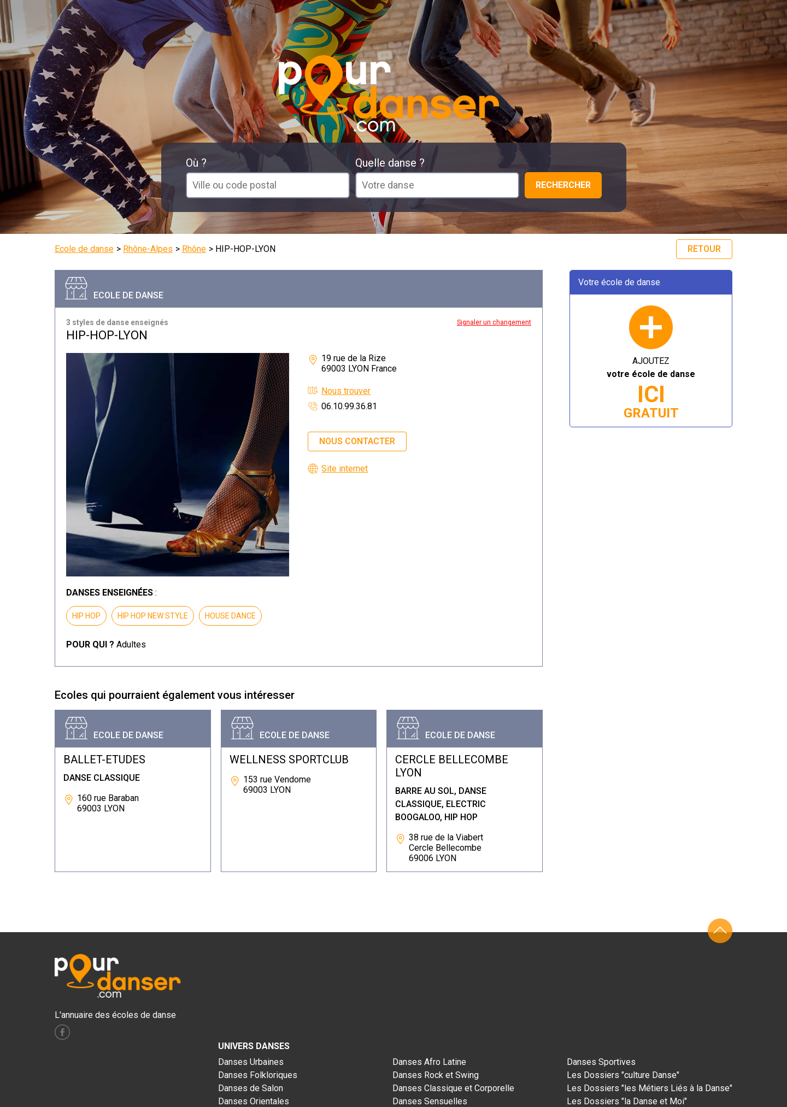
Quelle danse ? (390, 162)
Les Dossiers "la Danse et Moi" (627, 1101)
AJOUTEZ (651, 388)
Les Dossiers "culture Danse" (623, 1075)
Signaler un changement (494, 322)
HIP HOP (86, 615)
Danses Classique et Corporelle (453, 1088)
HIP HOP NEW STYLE (153, 615)
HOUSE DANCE (230, 615)
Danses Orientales (253, 1101)
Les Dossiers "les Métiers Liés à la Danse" (649, 1088)
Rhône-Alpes (148, 249)
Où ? (196, 162)
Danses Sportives (601, 1062)
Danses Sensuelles (429, 1101)
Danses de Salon (250, 1088)
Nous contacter (357, 441)
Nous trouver (346, 391)
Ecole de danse (84, 249)
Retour (704, 249)
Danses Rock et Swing (435, 1075)
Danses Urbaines (251, 1062)
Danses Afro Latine (429, 1062)
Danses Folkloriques (257, 1075)
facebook (62, 1032)
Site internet (344, 468)
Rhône (194, 249)
